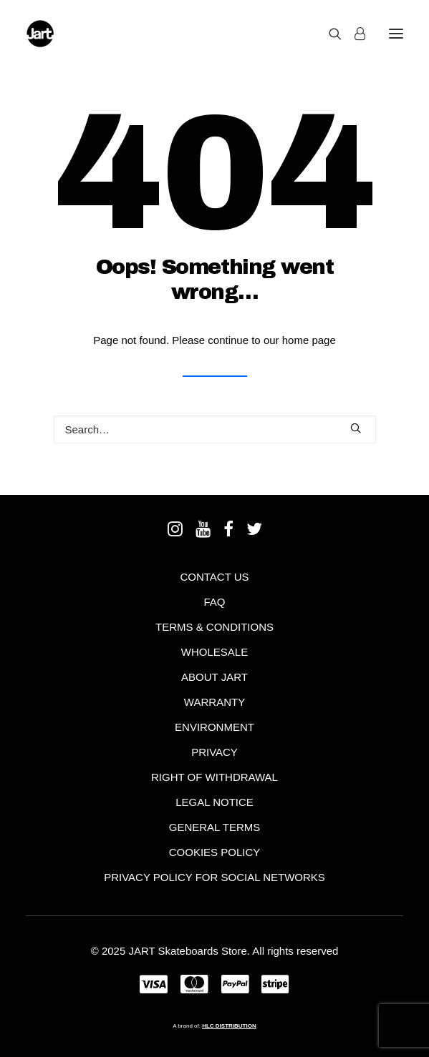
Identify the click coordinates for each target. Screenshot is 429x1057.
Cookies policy (215, 852)
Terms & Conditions (214, 627)
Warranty (214, 702)
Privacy (214, 752)
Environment (214, 727)
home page (309, 340)
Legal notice (214, 802)
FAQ (214, 602)
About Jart (214, 677)
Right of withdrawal (214, 777)
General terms (215, 827)
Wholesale (214, 652)
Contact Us (214, 577)
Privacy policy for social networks (214, 877)
